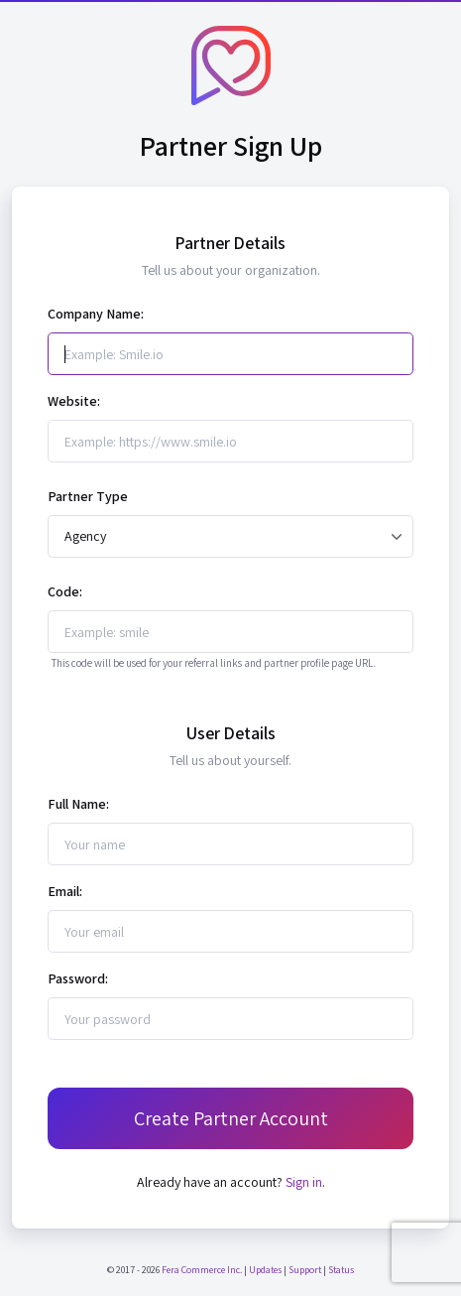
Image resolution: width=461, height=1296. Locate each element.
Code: (65, 591)
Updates (265, 1269)
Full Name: (78, 804)
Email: (65, 891)
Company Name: (96, 314)
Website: (74, 401)
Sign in (304, 1182)
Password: (78, 978)
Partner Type (88, 496)
